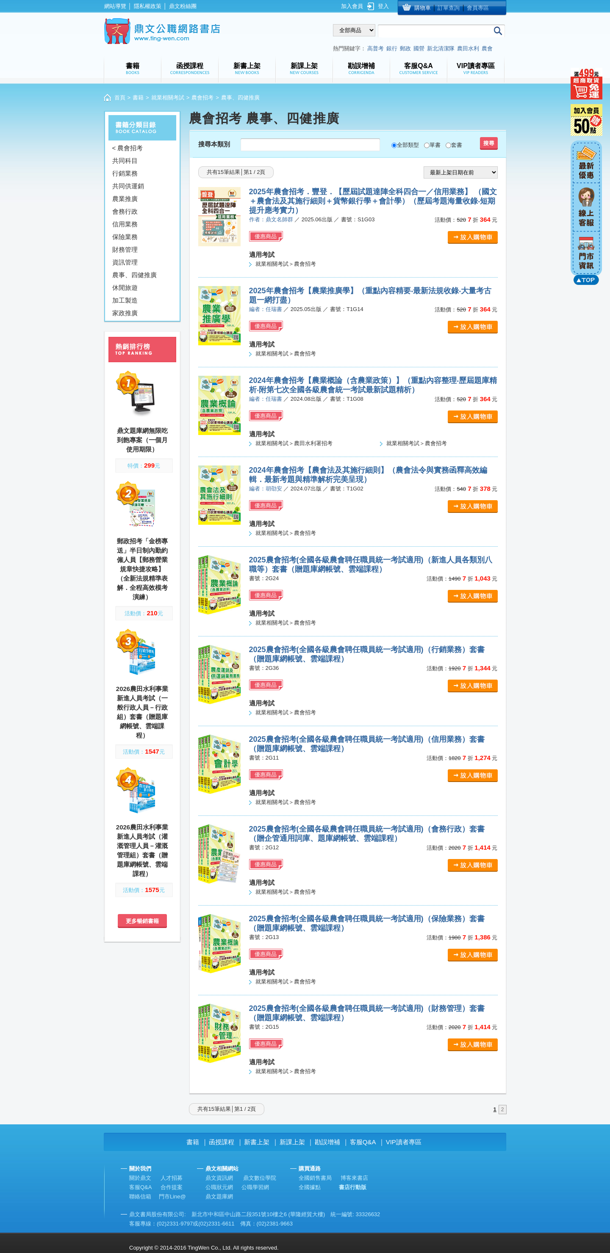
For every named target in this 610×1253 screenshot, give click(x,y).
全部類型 (408, 145)
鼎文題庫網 (219, 1196)
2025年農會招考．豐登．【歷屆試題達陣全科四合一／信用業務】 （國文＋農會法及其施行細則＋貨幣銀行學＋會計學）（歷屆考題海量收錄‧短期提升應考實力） (373, 201)
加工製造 (125, 300)
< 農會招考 (127, 147)
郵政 (405, 48)
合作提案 (172, 1187)
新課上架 (292, 1142)
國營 (418, 48)
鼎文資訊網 (219, 1178)
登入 (383, 6)
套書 (456, 145)
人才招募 (172, 1178)
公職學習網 (255, 1187)
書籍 (138, 97)
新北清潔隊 (441, 48)
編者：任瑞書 (265, 309)
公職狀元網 (219, 1187)
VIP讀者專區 (403, 1142)
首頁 (119, 97)
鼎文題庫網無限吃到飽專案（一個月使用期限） (142, 440)
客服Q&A (363, 1142)
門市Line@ (172, 1196)
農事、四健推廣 (134, 274)
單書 (435, 145)
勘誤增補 (327, 1142)
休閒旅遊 (125, 287)
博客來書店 (354, 1178)
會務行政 (125, 211)
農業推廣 (125, 198)
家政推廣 (125, 313)
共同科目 (125, 160)
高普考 (375, 48)
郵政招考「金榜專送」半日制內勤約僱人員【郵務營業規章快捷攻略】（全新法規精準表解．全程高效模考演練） (142, 568)
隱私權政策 (147, 6)
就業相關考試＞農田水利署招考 (294, 443)
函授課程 (221, 1142)
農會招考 (202, 97)
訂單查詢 (449, 8)
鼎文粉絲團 (183, 6)
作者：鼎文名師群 (271, 219)
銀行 (391, 48)
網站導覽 (115, 6)
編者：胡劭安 (265, 488)
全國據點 (310, 1187)
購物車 (422, 8)
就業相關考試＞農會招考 (285, 264)
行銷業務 (125, 173)
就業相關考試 (167, 97)
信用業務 (125, 224)
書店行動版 (352, 1187)
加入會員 (352, 6)
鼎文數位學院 (259, 1178)
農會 (487, 48)
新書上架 (256, 1142)
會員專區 (478, 8)
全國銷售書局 (315, 1178)
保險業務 (125, 236)
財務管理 (125, 249)
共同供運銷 (128, 186)
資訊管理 (125, 262)
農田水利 (468, 48)
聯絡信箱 (140, 1196)
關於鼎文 (140, 1178)
